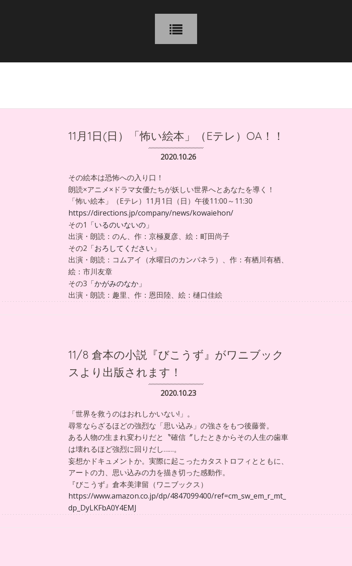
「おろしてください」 (123, 248)
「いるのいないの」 (120, 225)
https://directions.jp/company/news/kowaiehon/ (150, 213)
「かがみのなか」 (116, 283)
